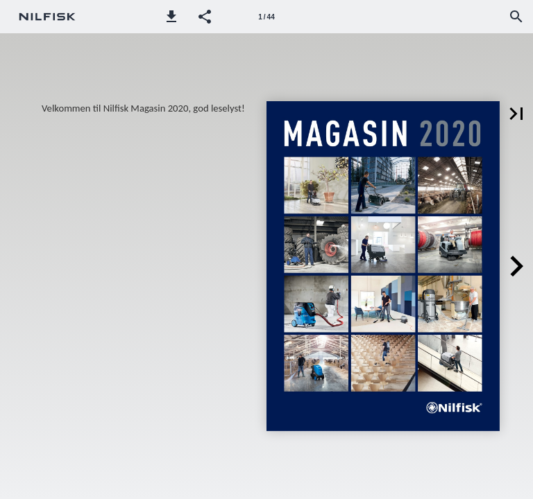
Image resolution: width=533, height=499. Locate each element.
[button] (171, 16)
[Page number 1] (266, 16)
